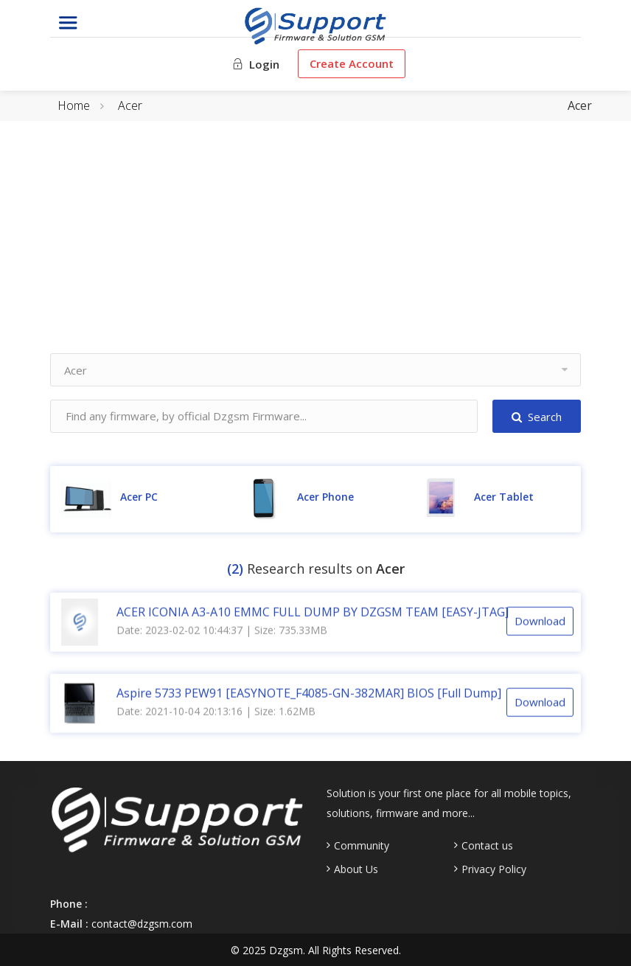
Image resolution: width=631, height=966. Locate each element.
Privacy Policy (493, 869)
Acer (130, 105)
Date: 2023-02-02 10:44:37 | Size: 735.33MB (221, 632)
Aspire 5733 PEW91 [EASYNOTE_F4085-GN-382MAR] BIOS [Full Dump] (308, 695)
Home (73, 105)
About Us (356, 869)
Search (537, 416)
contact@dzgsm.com (141, 924)
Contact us (487, 845)
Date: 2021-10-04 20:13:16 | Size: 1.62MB (216, 713)
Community (361, 845)
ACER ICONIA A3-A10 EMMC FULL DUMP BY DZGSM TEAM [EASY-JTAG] (312, 613)
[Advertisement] (315, 250)
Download (540, 622)
